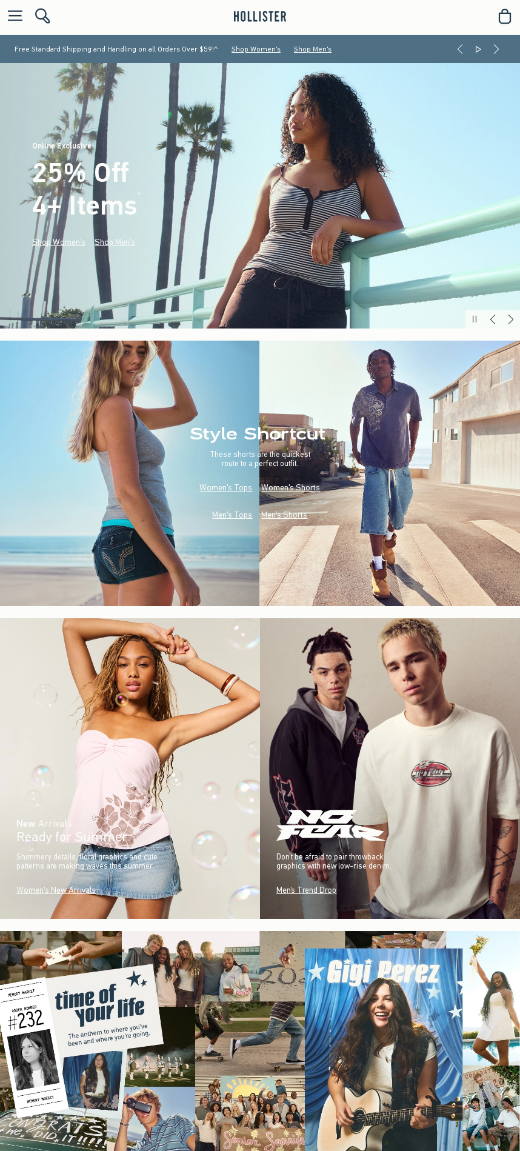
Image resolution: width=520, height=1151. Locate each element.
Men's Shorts (284, 515)
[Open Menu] (12, 16)
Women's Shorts (290, 487)
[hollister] (259, 16)
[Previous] (460, 49)
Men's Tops (232, 515)
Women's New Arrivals (56, 890)
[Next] (496, 49)
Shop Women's (256, 49)
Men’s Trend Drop (306, 890)
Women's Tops (225, 487)
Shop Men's (313, 49)
